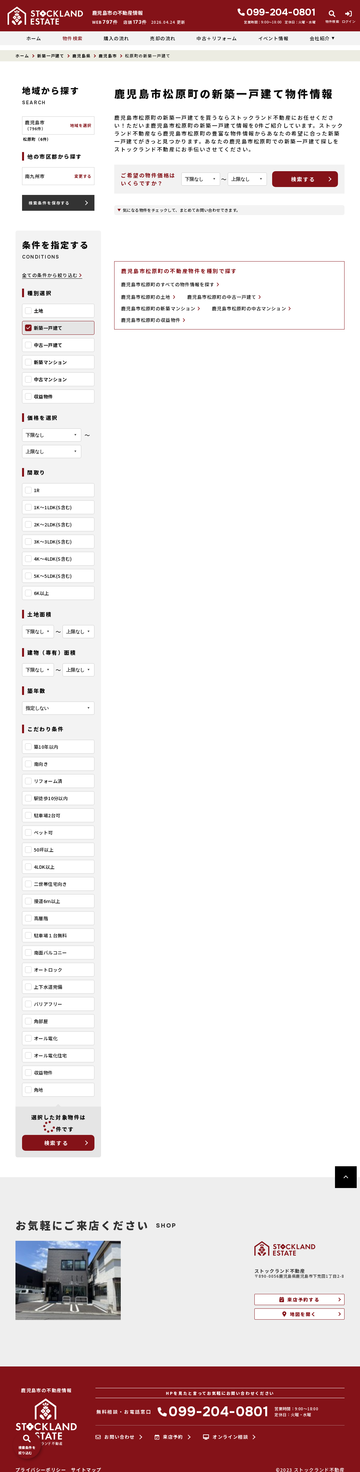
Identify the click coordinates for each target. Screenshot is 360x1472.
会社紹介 (320, 38)
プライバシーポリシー (40, 1469)
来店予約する (299, 1299)
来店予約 (169, 1437)
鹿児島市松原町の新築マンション (160, 308)
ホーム (33, 38)
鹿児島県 (81, 55)
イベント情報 (273, 38)
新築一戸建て (51, 55)
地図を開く (299, 1314)
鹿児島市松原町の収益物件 (153, 320)
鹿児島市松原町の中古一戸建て (224, 297)
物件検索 (73, 38)
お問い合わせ (115, 1437)
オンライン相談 (225, 1437)
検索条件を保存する (49, 202)
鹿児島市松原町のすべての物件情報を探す (170, 284)
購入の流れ (116, 38)
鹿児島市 (108, 55)
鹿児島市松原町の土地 (148, 297)
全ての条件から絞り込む (52, 275)
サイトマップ (86, 1469)
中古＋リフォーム (216, 38)
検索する (56, 1143)
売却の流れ (162, 38)
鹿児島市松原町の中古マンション (251, 308)
